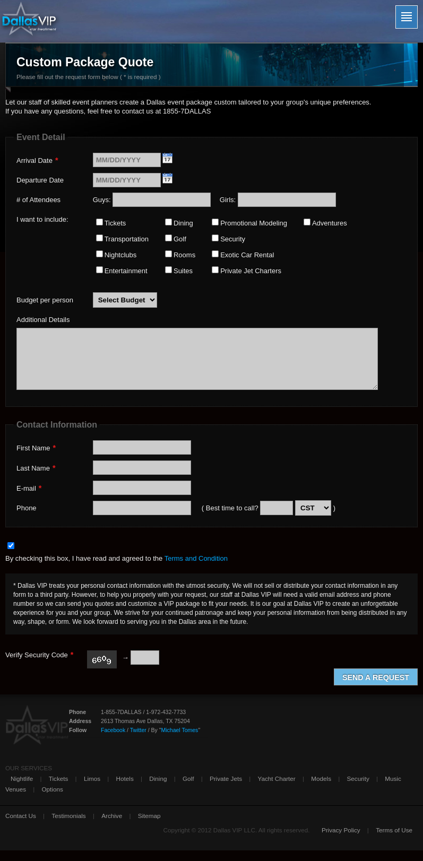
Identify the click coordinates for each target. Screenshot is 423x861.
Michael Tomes (179, 730)
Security (358, 778)
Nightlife (22, 778)
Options (52, 789)
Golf (188, 778)
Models (321, 778)
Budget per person (44, 300)
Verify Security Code (39, 654)
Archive (111, 815)
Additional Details (43, 320)
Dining (158, 778)
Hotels (125, 778)
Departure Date (40, 180)
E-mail (28, 488)
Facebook (113, 730)
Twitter (138, 730)
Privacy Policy (341, 830)
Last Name (35, 468)
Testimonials (68, 815)
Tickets (58, 778)
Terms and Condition (196, 558)
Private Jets (226, 778)
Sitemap (149, 815)
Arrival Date (37, 160)
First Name (36, 447)
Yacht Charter (277, 778)
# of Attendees (38, 200)
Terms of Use (394, 830)
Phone (26, 508)
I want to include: (42, 219)
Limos (92, 778)
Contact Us (20, 815)
